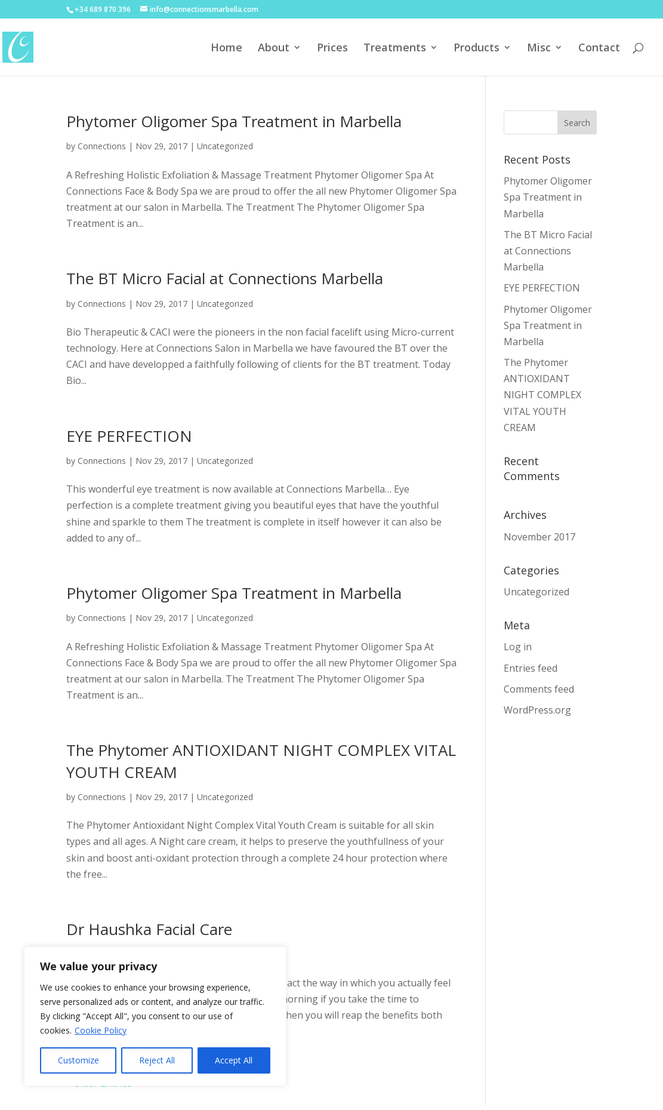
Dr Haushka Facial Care (149, 929)
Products (476, 48)
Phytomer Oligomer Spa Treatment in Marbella (234, 121)
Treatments (394, 48)
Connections (102, 146)
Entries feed (530, 668)
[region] (155, 1016)
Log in (518, 646)
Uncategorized (225, 146)
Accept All (233, 1060)
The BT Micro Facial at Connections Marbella (224, 278)
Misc (539, 48)
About (273, 48)
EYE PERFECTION (129, 436)
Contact (599, 48)
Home (226, 48)
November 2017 (539, 536)
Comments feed (539, 689)
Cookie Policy (101, 1030)
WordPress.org (537, 710)
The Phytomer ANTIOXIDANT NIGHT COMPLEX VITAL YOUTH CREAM (542, 395)
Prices (332, 48)
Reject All (157, 1060)
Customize (78, 1060)
